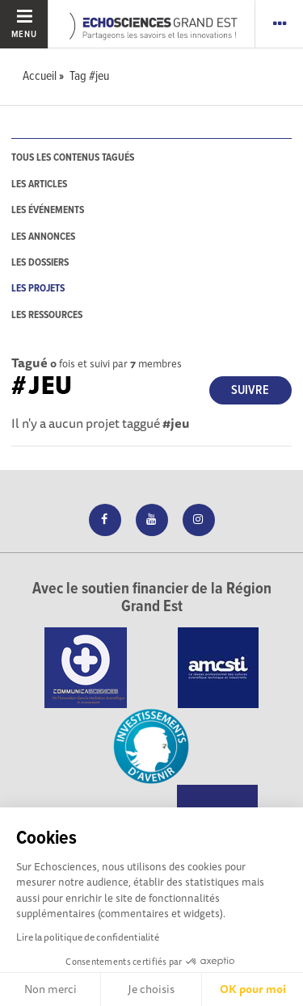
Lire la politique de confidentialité (87, 937)
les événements (47, 210)
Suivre (250, 390)
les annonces (43, 237)
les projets (38, 289)
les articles (39, 184)
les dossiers (40, 263)
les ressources (46, 315)
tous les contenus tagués (72, 158)
